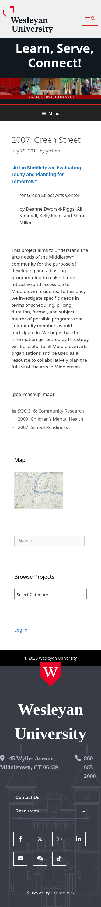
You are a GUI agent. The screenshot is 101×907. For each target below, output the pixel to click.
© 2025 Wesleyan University (50, 893)
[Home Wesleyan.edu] (50, 674)
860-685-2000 (90, 767)
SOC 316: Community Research (51, 411)
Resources (27, 811)
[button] (90, 19)
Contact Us (27, 797)
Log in (20, 630)
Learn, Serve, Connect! (54, 55)
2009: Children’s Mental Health (50, 419)
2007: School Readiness (43, 427)
